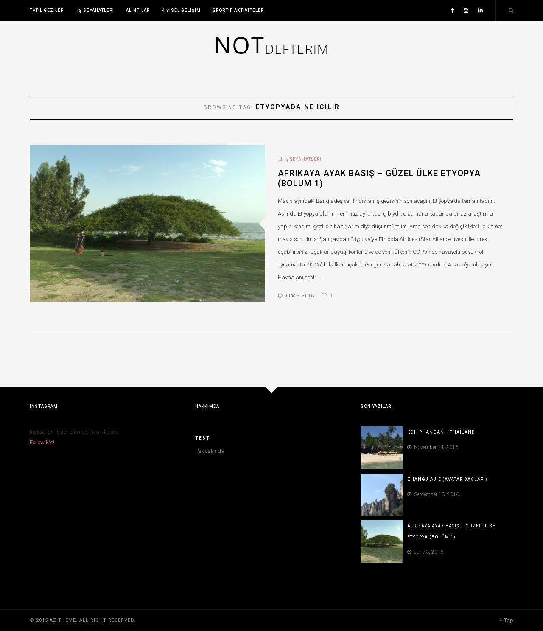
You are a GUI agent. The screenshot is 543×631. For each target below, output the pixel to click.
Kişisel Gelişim (181, 10)
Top (506, 620)
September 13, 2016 (433, 494)
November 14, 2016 (432, 447)
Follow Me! (42, 442)
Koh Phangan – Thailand (441, 432)
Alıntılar (138, 10)
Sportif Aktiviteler (238, 10)
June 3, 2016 (296, 296)
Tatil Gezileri (47, 10)
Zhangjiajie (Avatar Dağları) (447, 479)
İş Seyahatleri (95, 10)
